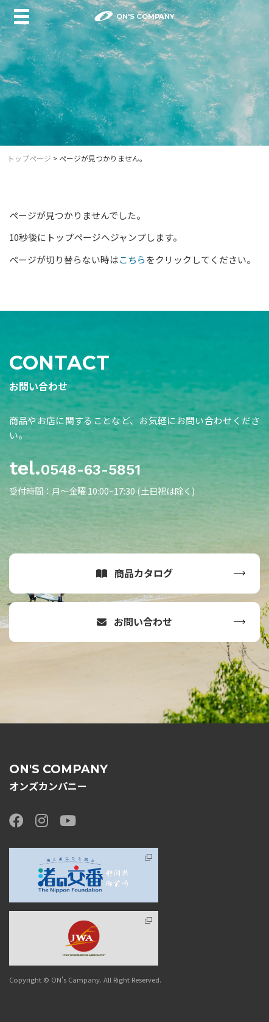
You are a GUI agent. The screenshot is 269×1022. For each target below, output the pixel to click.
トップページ (29, 158)
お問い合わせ (135, 621)
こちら (132, 259)
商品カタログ (134, 573)
